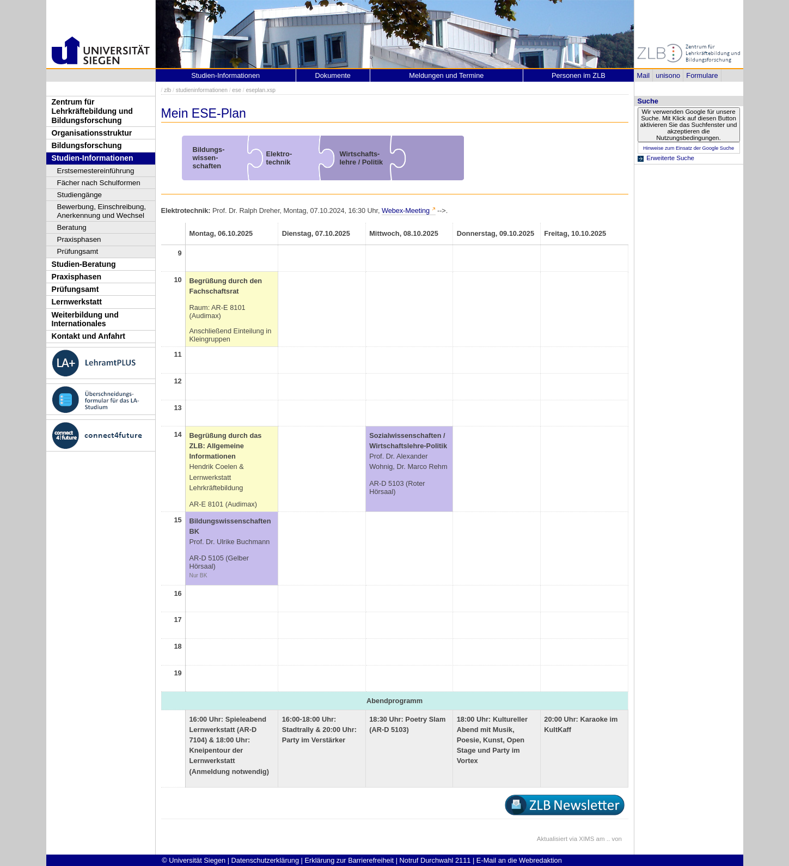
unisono (668, 75)
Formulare (702, 75)
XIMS (586, 838)
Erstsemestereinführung (95, 171)
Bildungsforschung (87, 145)
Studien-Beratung (84, 264)
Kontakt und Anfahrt (89, 336)
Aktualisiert (552, 838)
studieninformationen (202, 90)
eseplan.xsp (261, 90)
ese (236, 90)
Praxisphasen (79, 239)
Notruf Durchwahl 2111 (435, 860)
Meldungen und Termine (446, 75)
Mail (643, 75)
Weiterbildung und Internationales (85, 319)
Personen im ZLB (578, 75)
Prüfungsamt (78, 251)
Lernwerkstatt (77, 301)
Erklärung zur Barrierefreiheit (349, 860)
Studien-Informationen (92, 158)
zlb (167, 90)
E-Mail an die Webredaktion (519, 860)
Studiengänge (79, 195)
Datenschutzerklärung (265, 860)
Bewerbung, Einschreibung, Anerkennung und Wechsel (101, 211)
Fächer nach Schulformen (98, 183)
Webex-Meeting (406, 210)
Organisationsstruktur (92, 133)
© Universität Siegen (193, 860)
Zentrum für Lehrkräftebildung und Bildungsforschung (92, 110)
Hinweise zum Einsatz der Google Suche (688, 148)
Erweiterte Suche (670, 158)
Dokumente (333, 75)
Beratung (72, 227)
